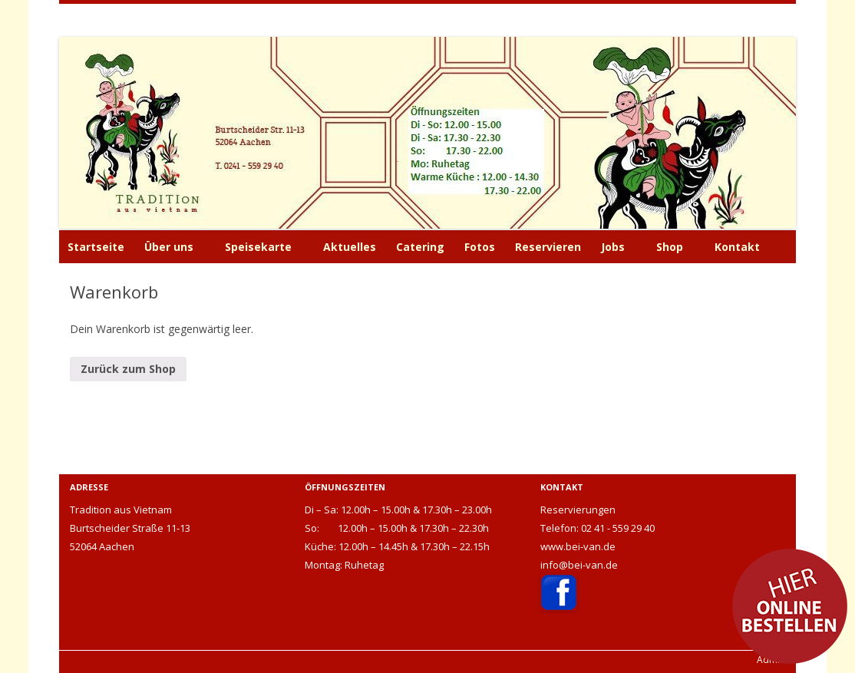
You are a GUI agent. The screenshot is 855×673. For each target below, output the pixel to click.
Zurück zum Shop (128, 368)
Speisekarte (258, 246)
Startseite (96, 246)
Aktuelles (349, 246)
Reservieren (548, 246)
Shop (669, 246)
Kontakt (737, 246)
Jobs (613, 246)
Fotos (479, 246)
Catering (420, 246)
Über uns (168, 246)
